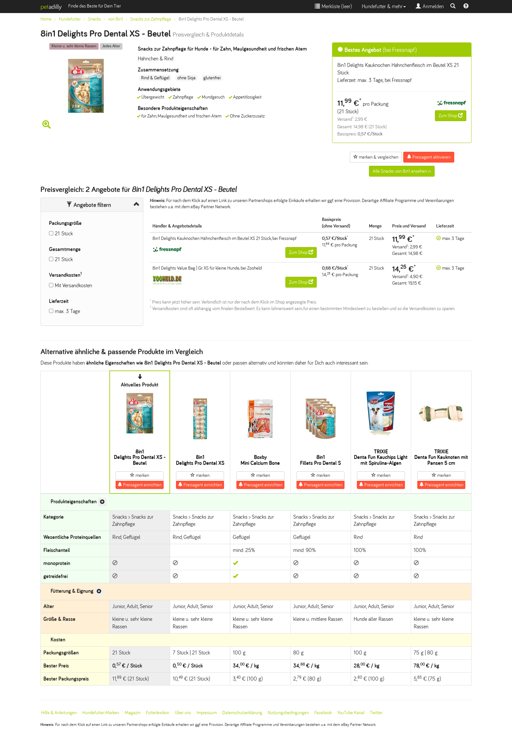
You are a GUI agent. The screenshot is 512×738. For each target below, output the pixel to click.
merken (139, 475)
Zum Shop (451, 115)
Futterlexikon (157, 712)
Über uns (183, 712)
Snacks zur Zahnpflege (150, 19)
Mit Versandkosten (73, 285)
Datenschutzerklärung (242, 712)
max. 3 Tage (67, 311)
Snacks (94, 19)
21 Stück (64, 233)
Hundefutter (70, 19)
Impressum (207, 712)
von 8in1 (115, 19)
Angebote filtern (88, 205)
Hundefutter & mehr (384, 6)
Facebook (323, 712)
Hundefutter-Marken (100, 712)
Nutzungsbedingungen (288, 712)
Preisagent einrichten (140, 484)
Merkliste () (333, 6)
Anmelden (430, 6)
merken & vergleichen (375, 157)
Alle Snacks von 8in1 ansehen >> (402, 171)
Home (46, 19)
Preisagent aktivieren (429, 157)
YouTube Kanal (350, 712)
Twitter (376, 712)
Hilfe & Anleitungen (59, 712)
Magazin (132, 712)
